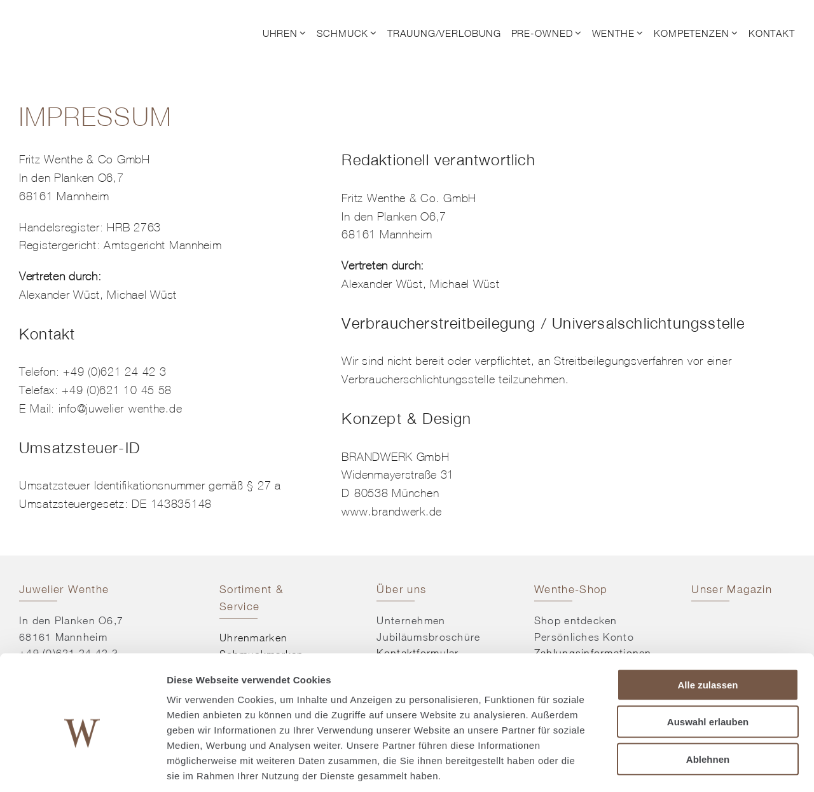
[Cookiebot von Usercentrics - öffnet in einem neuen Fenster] (82, 767)
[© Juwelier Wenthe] (84, 17)
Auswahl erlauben (707, 662)
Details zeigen (676, 766)
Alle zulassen (707, 624)
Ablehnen (707, 698)
